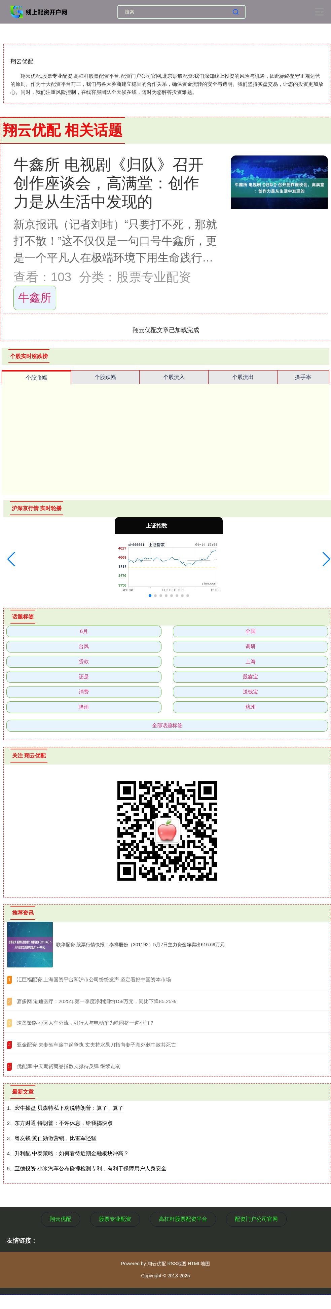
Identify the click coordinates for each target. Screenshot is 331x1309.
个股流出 (243, 377)
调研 (251, 646)
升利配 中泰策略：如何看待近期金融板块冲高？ (71, 1153)
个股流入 (174, 377)
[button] (11, 559)
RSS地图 (176, 1263)
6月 (84, 631)
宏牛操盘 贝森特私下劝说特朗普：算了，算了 (68, 1108)
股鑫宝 (250, 676)
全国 (251, 631)
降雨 (84, 707)
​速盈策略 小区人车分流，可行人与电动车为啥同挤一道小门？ (85, 1023)
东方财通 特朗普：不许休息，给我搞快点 (63, 1123)
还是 (84, 676)
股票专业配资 (115, 1219)
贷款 (84, 661)
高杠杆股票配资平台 (183, 1219)
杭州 (251, 707)
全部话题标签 (167, 725)
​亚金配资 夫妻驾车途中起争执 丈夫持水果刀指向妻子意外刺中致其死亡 (96, 1045)
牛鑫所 (34, 297)
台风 (84, 646)
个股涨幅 (36, 378)
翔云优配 (60, 1219)
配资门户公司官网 (256, 1219)
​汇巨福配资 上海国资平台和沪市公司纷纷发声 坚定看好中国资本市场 (94, 979)
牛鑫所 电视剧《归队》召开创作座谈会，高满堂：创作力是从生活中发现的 (108, 183)
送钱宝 (250, 692)
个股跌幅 (105, 377)
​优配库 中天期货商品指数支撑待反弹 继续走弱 (68, 1066)
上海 (251, 661)
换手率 (303, 377)
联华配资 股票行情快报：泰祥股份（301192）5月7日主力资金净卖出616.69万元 (140, 944)
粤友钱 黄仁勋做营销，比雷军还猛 (55, 1138)
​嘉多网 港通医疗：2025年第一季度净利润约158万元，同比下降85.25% (96, 1001)
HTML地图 (199, 1263)
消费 (84, 692)
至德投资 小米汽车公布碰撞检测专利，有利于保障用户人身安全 (90, 1168)
